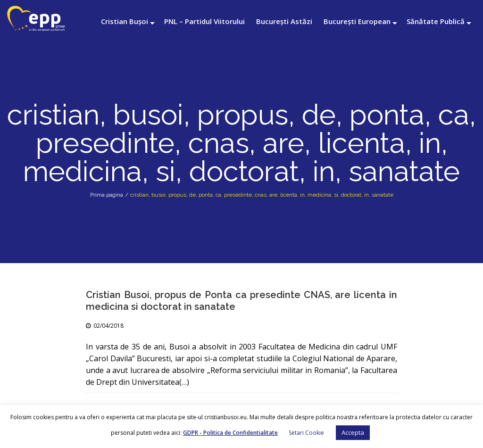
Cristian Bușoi (124, 21)
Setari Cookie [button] (306, 433)
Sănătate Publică (436, 21)
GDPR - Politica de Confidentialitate (230, 433)
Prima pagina (106, 194)
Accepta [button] (352, 432)
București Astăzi (284, 21)
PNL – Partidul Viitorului (204, 21)
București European (357, 21)
